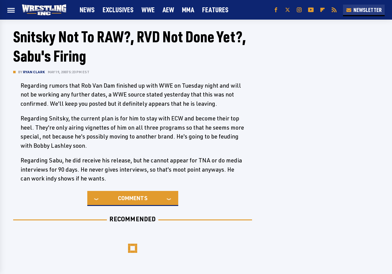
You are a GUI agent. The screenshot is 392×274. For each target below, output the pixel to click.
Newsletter (364, 9)
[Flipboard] (322, 10)
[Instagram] (299, 10)
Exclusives (118, 10)
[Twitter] (287, 10)
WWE (148, 10)
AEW (168, 10)
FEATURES (215, 10)
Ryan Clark (34, 72)
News (87, 10)
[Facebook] (276, 10)
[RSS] (334, 10)
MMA (188, 10)
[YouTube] (311, 10)
